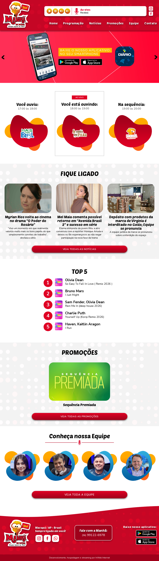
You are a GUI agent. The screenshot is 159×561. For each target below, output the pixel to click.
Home (53, 23)
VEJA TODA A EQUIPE (79, 494)
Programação (73, 23)
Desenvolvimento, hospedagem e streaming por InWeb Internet (79, 557)
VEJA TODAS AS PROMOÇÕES (79, 416)
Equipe (134, 23)
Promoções (115, 23)
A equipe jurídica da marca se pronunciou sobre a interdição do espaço (130, 224)
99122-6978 (93, 533)
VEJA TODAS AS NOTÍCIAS (79, 249)
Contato (150, 23)
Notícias (95, 23)
